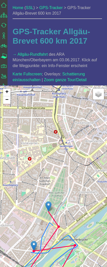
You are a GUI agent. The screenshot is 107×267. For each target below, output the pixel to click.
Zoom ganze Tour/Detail (65, 80)
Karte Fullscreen (27, 74)
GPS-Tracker (51, 8)
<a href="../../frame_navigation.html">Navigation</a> (4, 81)
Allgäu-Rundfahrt (33, 54)
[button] (34, 246)
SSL (29, 8)
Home (18, 8)
